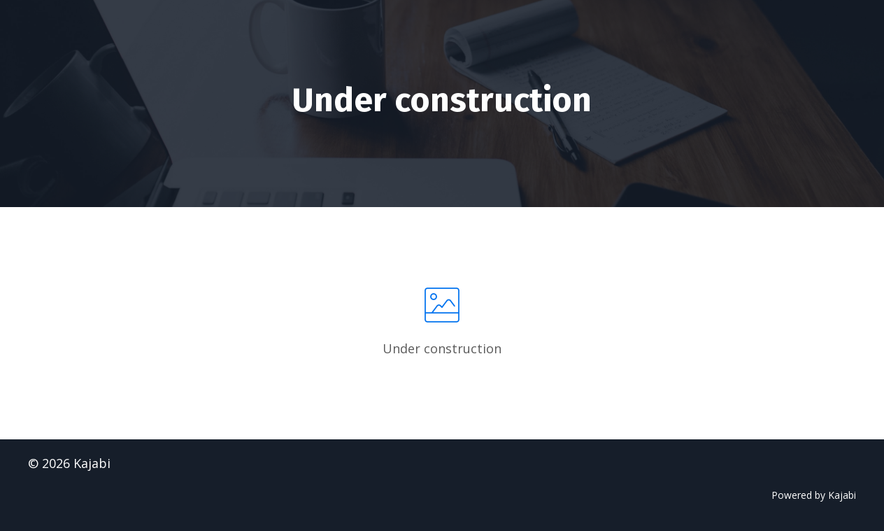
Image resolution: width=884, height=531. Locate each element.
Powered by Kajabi (813, 495)
